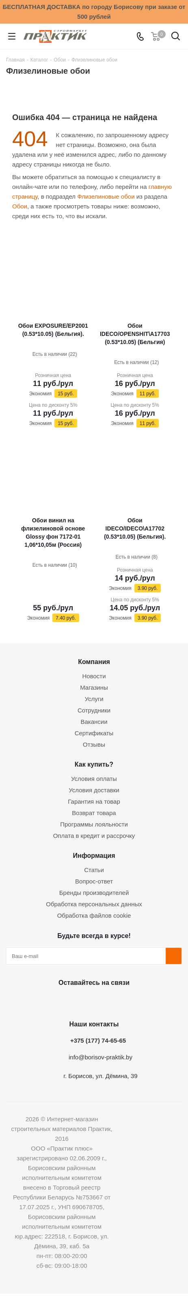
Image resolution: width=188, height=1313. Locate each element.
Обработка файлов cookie (94, 915)
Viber (133, 1001)
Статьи (94, 869)
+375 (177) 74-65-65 (98, 1040)
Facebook (72, 1001)
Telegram (112, 1001)
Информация (94, 855)
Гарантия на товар (94, 801)
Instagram (92, 1001)
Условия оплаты (94, 778)
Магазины (94, 687)
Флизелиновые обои (105, 196)
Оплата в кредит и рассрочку (94, 835)
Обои (19, 206)
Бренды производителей (94, 892)
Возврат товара (94, 812)
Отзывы (94, 744)
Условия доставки (94, 790)
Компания (94, 661)
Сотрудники (94, 710)
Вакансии (93, 721)
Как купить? (94, 764)
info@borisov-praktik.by (100, 1057)
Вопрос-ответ (94, 881)
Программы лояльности (94, 824)
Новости (94, 676)
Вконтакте (51, 1001)
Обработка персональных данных (94, 904)
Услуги (93, 698)
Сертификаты (94, 733)
